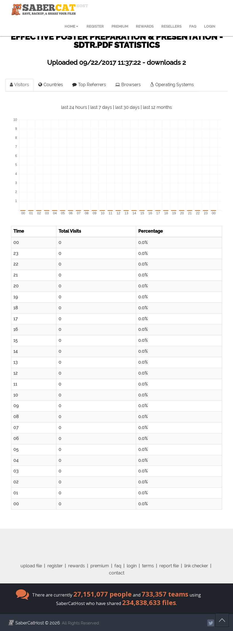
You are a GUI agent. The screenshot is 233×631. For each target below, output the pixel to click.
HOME (71, 26)
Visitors (19, 84)
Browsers (128, 84)
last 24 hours (74, 107)
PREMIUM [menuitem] (119, 26)
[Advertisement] (116, 541)
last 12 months (157, 107)
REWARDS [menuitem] (145, 26)
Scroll (222, 620)
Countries (50, 84)
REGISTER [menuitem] (95, 26)
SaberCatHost (29, 623)
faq (117, 565)
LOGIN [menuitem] (209, 26)
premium (99, 565)
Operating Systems (172, 84)
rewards (76, 565)
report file (169, 565)
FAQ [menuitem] (192, 26)
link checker (196, 565)
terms (148, 565)
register (55, 565)
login (132, 565)
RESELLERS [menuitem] (171, 26)
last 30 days (127, 107)
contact (116, 573)
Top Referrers (89, 84)
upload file (31, 565)
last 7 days (101, 107)
